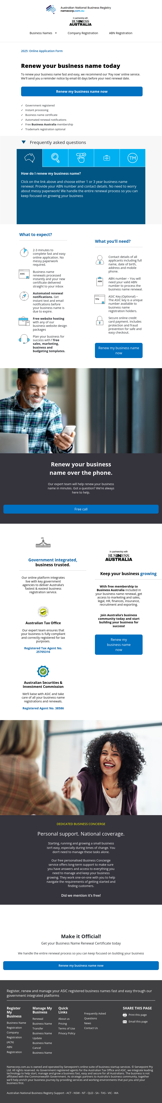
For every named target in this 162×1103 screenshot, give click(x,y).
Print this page (138, 1015)
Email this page (138, 1021)
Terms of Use (66, 1028)
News (87, 1023)
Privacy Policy (66, 1033)
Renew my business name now (119, 350)
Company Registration (83, 33)
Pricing (62, 1023)
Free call (81, 509)
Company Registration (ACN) (14, 1037)
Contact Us (91, 1028)
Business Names (41, 33)
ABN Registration (120, 33)
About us (64, 1019)
